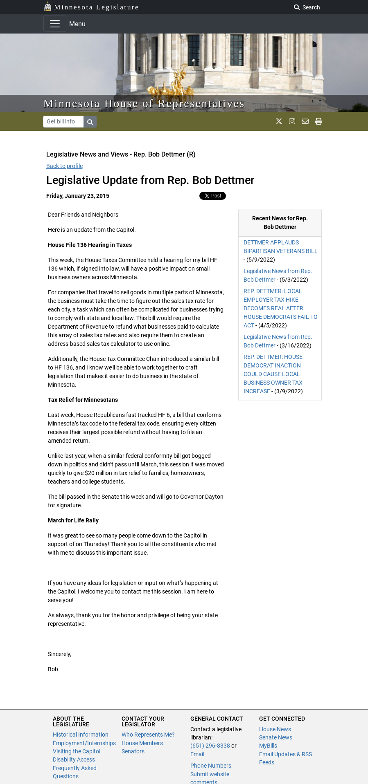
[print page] (318, 121)
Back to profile (64, 166)
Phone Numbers (210, 765)
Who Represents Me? (148, 734)
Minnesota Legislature (91, 6)
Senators (133, 751)
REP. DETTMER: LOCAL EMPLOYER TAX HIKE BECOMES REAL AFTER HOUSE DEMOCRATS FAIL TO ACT (281, 308)
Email (197, 754)
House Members (142, 743)
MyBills (268, 745)
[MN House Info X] (279, 121)
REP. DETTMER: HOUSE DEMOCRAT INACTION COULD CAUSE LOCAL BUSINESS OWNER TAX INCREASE (273, 374)
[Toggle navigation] (54, 24)
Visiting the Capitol (76, 751)
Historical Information (80, 734)
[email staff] (305, 121)
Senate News (275, 737)
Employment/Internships (84, 743)
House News (275, 729)
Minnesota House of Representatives (144, 103)
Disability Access (74, 759)
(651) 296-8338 (210, 745)
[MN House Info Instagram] (292, 121)
